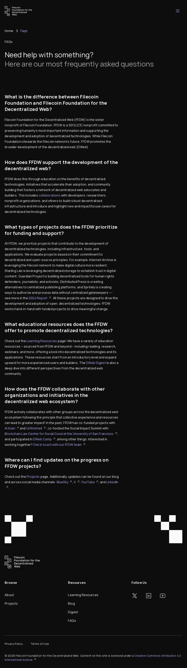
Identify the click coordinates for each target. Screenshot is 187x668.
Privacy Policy (14, 644)
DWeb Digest (96, 363)
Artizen (12, 428)
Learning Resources (42, 341)
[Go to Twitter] (134, 595)
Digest (73, 612)
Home (9, 31)
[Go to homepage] (18, 11)
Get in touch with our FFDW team (59, 444)
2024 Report (40, 298)
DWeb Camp (44, 439)
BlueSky (64, 482)
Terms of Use (40, 644)
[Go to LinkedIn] (148, 595)
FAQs (72, 620)
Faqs (24, 31)
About (9, 595)
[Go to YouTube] (162, 595)
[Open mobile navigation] (177, 11)
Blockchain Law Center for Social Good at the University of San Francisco (61, 434)
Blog (71, 603)
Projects (33, 476)
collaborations (50, 195)
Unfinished (36, 428)
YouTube (90, 482)
